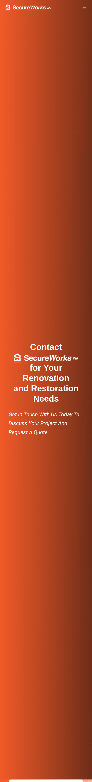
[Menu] (84, 7)
